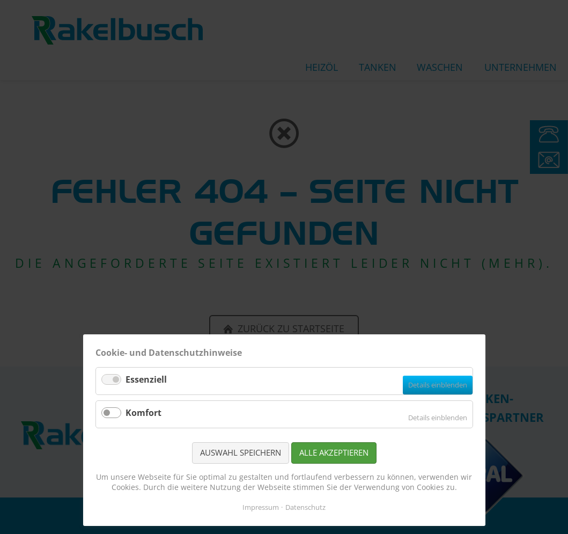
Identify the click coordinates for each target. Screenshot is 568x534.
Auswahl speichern (240, 452)
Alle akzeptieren (333, 452)
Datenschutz (305, 507)
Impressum (260, 507)
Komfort (143, 413)
